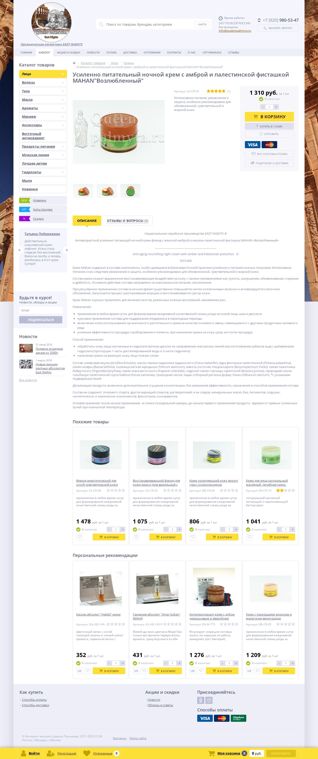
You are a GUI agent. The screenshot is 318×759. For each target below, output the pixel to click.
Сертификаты (212, 52)
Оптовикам (152, 52)
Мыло (27, 180)
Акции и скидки (68, 52)
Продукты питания (43, 146)
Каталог (44, 52)
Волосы (43, 82)
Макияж (43, 116)
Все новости (28, 380)
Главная (26, 52)
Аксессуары (43, 125)
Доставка (130, 52)
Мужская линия (43, 155)
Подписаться (41, 320)
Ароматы (43, 108)
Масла (43, 99)
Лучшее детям (34, 163)
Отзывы (233, 52)
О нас (192, 52)
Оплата (111, 52)
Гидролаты (43, 172)
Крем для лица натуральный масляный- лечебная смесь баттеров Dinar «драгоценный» (268, 485)
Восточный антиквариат (33, 135)
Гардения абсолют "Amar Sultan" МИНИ (156, 616)
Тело (43, 91)
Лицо (43, 74)
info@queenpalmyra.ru (235, 31)
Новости (93, 52)
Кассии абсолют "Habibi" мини (98, 614)
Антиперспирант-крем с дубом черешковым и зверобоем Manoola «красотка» (212, 618)
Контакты (174, 52)
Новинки (30, 189)
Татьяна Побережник (42, 234)
